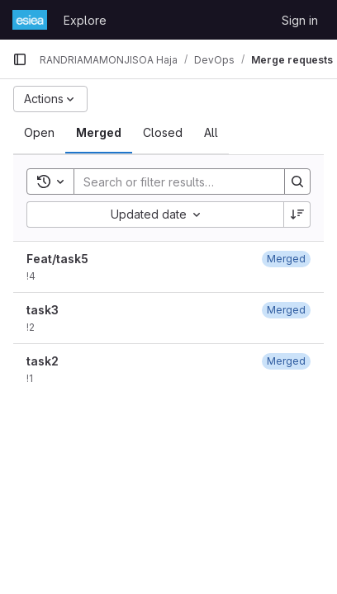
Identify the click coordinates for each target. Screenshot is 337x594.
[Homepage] (29, 20)
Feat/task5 (57, 259)
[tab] (39, 132)
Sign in (300, 20)
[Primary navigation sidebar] (20, 59)
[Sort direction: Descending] (297, 214)
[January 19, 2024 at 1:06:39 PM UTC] (286, 309)
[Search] (182, 181)
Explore (85, 20)
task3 (42, 310)
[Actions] (50, 99)
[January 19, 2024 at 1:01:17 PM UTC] (286, 361)
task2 (42, 361)
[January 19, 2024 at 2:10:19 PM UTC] (286, 258)
